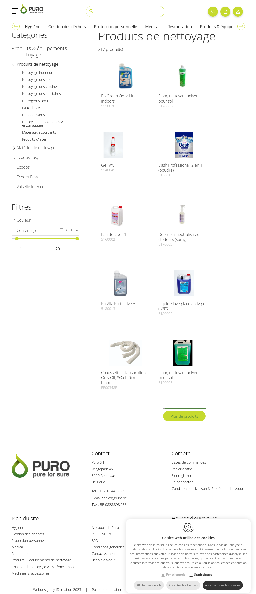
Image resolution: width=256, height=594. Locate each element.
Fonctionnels (176, 570)
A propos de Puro (105, 527)
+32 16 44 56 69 (113, 491)
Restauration (22, 553)
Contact (101, 453)
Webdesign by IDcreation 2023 (57, 589)
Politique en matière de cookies (117, 589)
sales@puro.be (115, 498)
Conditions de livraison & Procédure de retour (208, 488)
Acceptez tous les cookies (222, 581)
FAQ (95, 540)
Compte (181, 453)
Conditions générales (108, 547)
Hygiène (18, 527)
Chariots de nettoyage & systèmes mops (44, 566)
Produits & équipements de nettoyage (42, 560)
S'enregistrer (182, 475)
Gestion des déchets (28, 534)
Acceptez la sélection (183, 581)
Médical (18, 547)
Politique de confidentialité (173, 589)
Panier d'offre (182, 469)
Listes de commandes (189, 462)
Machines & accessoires (31, 573)
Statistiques (203, 570)
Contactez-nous (104, 553)
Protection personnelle (30, 540)
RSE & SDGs (101, 534)
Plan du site (25, 518)
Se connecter (182, 482)
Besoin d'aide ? (103, 560)
